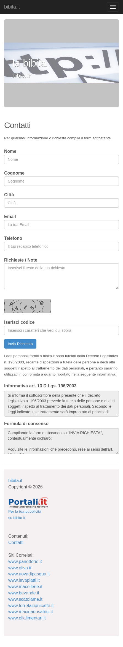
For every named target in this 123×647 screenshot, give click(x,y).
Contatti (15, 542)
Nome (10, 151)
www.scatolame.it (25, 599)
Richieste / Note (20, 260)
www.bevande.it (23, 593)
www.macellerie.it (25, 586)
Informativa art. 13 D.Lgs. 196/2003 (40, 386)
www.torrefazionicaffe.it (31, 605)
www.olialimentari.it (27, 618)
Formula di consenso (26, 423)
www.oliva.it (19, 568)
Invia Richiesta (20, 344)
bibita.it (12, 7)
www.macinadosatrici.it (30, 611)
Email (10, 216)
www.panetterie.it (25, 561)
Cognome (14, 173)
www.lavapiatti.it (24, 580)
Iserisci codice (19, 322)
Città (9, 194)
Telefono (13, 238)
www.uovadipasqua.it (29, 574)
